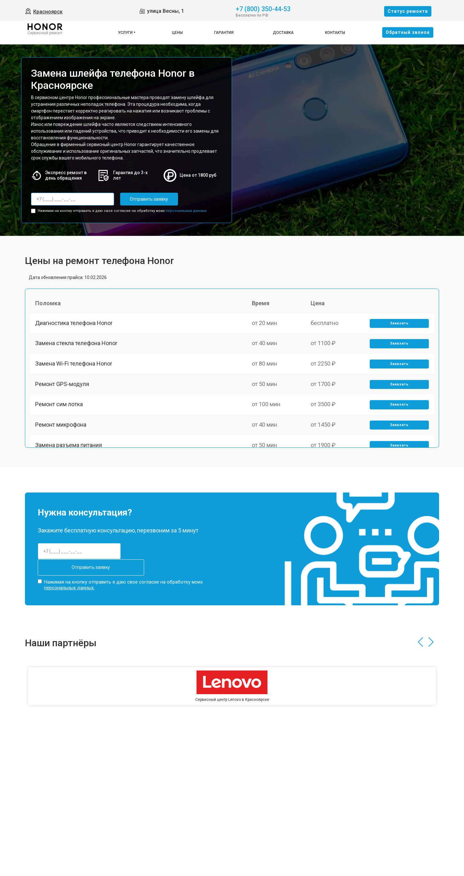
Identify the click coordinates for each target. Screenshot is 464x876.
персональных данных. (186, 210)
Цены (177, 32)
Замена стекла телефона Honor (77, 347)
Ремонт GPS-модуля (63, 391)
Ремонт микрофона (61, 436)
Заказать (398, 325)
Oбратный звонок (408, 32)
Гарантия (224, 32)
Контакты (335, 32)
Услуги (125, 32)
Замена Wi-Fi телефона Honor (74, 369)
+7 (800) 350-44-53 (263, 8)
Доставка (283, 32)
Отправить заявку (146, 199)
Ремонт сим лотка (60, 413)
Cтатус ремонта (408, 11)
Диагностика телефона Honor (74, 325)
